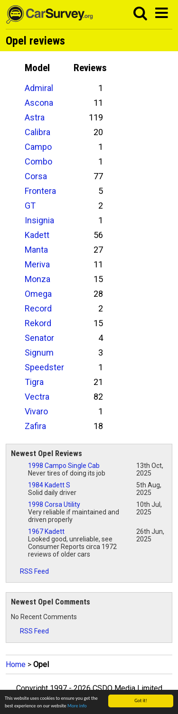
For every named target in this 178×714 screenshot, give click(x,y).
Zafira (35, 426)
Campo (38, 147)
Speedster (44, 367)
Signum (39, 352)
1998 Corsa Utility (54, 504)
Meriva (37, 264)
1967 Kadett (46, 531)
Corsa (36, 176)
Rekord (38, 323)
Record (38, 308)
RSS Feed (30, 571)
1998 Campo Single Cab (64, 465)
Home (16, 664)
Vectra (37, 397)
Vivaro (36, 411)
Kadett (37, 235)
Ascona (39, 103)
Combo (38, 161)
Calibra (37, 132)
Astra (35, 117)
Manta (36, 250)
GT (30, 206)
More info (77, 706)
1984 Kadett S (49, 485)
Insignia (39, 220)
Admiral (39, 88)
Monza (37, 279)
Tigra (34, 382)
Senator (39, 338)
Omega (38, 294)
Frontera (40, 191)
